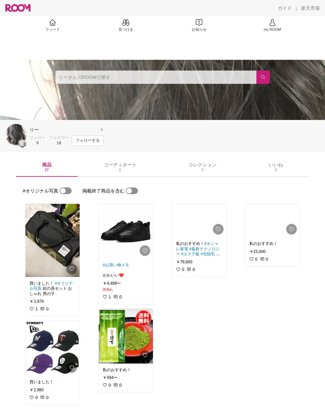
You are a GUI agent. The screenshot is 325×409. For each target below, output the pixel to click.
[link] (52, 240)
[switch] (66, 190)
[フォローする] (88, 140)
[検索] (263, 77)
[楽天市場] (310, 8)
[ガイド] (285, 8)
